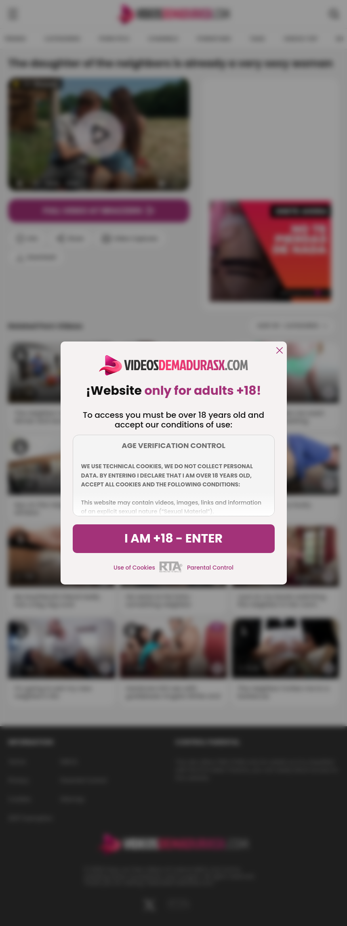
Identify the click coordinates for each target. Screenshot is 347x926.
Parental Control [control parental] (210, 568)
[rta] (171, 571)
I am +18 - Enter (173, 538)
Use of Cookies (134, 568)
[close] (279, 351)
